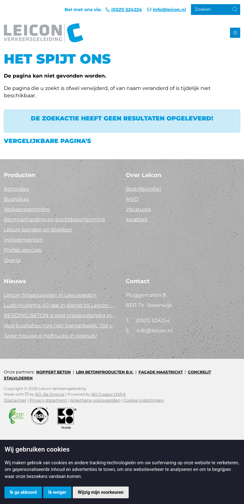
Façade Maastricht (161, 372)
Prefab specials (23, 250)
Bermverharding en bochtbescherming (54, 219)
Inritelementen (23, 240)
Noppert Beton (53, 372)
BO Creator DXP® (109, 394)
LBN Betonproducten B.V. (104, 372)
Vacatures (138, 209)
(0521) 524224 (126, 9)
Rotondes (16, 189)
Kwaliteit (137, 219)
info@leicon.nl (169, 9)
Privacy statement (48, 400)
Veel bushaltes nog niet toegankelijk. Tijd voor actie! (61, 326)
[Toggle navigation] (235, 33)
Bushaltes (16, 199)
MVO (132, 199)
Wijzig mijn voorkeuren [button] (101, 492)
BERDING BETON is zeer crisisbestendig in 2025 (61, 315)
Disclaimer (15, 400)
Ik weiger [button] (57, 492)
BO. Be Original (49, 394)
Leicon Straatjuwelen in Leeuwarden (50, 295)
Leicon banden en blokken (38, 230)
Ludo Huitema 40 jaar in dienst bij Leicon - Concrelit (61, 305)
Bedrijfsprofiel (143, 189)
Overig (12, 260)
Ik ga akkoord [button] (23, 492)
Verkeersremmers (27, 209)
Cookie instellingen (144, 400)
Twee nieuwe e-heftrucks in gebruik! (50, 336)
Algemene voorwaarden (95, 400)
